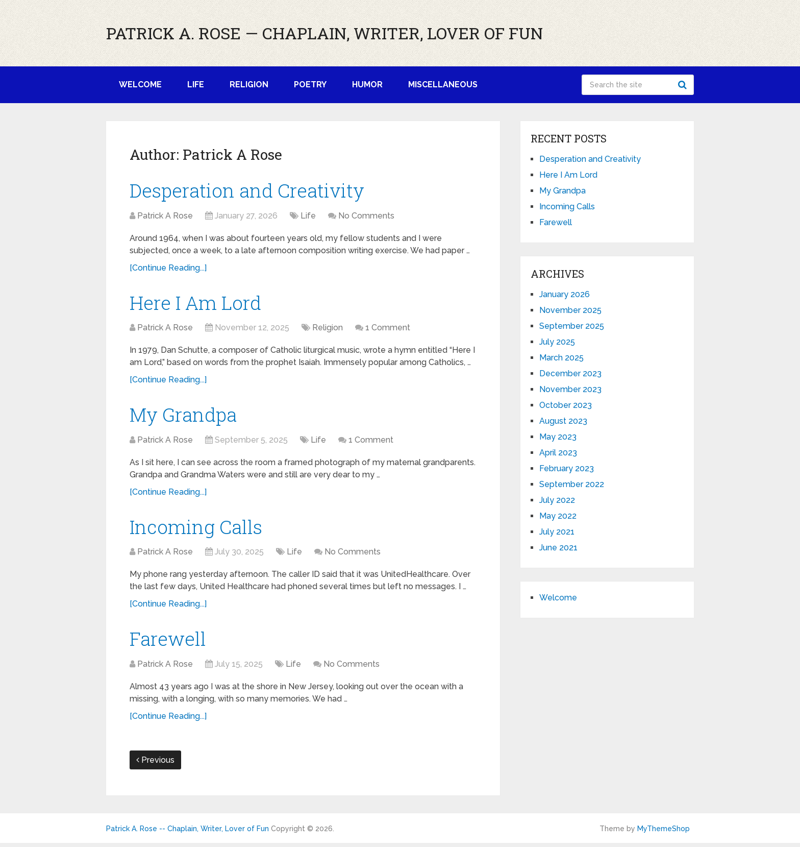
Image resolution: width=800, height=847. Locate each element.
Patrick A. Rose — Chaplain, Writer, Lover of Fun (324, 33)
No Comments (366, 216)
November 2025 (570, 310)
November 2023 (570, 389)
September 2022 (571, 484)
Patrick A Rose (165, 216)
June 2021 (558, 547)
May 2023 (558, 437)
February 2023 (566, 468)
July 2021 (556, 532)
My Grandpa (186, 416)
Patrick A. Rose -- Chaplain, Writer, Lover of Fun (187, 833)
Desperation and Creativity (250, 190)
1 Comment (387, 329)
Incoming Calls (198, 529)
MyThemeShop (663, 833)
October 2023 (565, 405)
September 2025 (571, 326)
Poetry (310, 84)
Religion (249, 84)
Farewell (169, 642)
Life (195, 84)
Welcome (140, 84)
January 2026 (564, 294)
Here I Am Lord (197, 303)
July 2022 (557, 500)
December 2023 (570, 373)
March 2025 (561, 357)
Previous (155, 764)
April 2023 (558, 452)
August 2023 (563, 421)
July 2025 (557, 342)
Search (683, 85)
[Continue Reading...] (168, 268)
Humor (367, 84)
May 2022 (558, 516)
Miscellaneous (443, 84)
